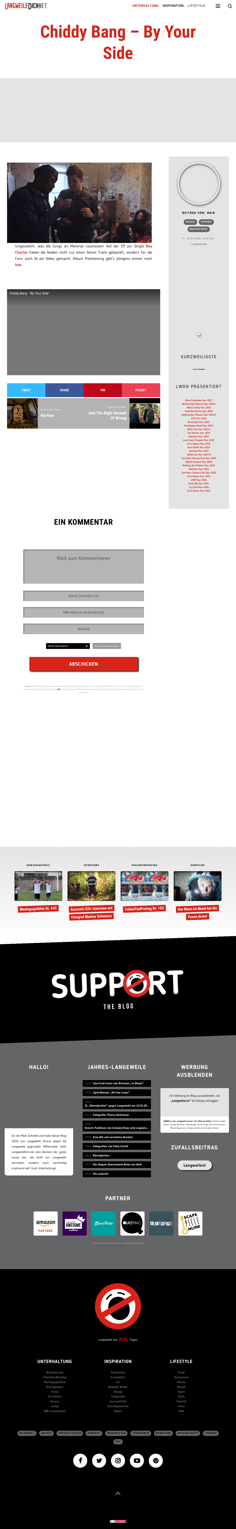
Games (54, 1401)
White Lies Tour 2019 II (198, 454)
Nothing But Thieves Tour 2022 (199, 465)
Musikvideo (199, 229)
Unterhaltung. (146, 6)
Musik (190, 222)
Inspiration (118, 1362)
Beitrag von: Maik (198, 213)
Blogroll (27, 1433)
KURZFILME (198, 865)
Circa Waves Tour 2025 (198, 490)
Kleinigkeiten (54, 1387)
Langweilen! (195, 1165)
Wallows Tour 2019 (198, 450)
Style (181, 1396)
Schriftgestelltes (118, 1406)
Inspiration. (174, 6)
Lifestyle (181, 1362)
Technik (181, 1401)
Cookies (211, 1433)
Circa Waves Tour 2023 (198, 476)
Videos (118, 1411)
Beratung (163, 1433)
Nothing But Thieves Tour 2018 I (198, 403)
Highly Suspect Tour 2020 (198, 461)
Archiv (46, 1433)
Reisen (181, 1387)
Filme (54, 1392)
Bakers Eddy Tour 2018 (199, 407)
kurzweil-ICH (118, 1401)
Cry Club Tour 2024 (199, 487)
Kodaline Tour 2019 (199, 436)
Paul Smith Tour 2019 (199, 447)
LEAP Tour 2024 (199, 479)
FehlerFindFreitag (55, 1377)
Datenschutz (188, 1433)
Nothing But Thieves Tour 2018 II (199, 414)
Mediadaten (116, 1433)
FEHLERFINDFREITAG (145, 865)
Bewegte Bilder (118, 1387)
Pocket (140, 390)
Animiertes (118, 1372)
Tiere (181, 1406)
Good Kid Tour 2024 (199, 483)
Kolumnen (181, 1377)
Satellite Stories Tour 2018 (199, 411)
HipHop (206, 222)
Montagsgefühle (54, 1382)
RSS (118, 1441)
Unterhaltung (54, 1362)
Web (181, 1411)
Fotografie (118, 1396)
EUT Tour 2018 (198, 418)
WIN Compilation (55, 1411)
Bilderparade (54, 1372)
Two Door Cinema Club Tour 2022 (199, 472)
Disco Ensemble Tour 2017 (198, 400)
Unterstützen (69, 1433)
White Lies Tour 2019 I (198, 429)
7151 (123, 1339)
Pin (103, 390)
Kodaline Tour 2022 (199, 468)
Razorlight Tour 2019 (199, 421)
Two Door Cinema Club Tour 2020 (199, 458)
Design (118, 1392)
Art (118, 1382)
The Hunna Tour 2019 (199, 432)
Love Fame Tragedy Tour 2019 (198, 440)
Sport (181, 1392)
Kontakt (94, 1433)
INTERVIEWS (91, 865)
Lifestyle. (197, 6)
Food (181, 1372)
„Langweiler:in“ (181, 1101)
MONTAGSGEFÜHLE (38, 865)
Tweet (26, 390)
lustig (54, 1406)
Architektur (118, 1377)
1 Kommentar (198, 244)
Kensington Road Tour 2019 (198, 425)
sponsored (141, 1433)
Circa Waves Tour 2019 (198, 443)
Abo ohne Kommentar (107, 646)
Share (64, 390)
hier (18, 264)
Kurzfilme (54, 1396)
